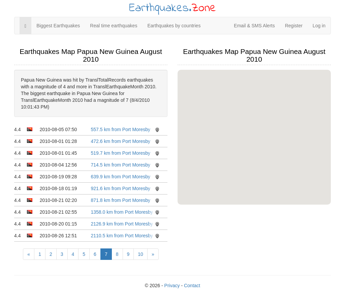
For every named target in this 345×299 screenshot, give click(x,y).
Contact (192, 285)
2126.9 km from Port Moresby (122, 224)
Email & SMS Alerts (254, 25)
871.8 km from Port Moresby (120, 200)
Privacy (172, 285)
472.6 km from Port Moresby (120, 141)
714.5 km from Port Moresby (120, 165)
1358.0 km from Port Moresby (122, 212)
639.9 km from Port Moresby (120, 176)
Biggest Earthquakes (58, 25)
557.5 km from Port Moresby (120, 129)
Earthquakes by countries (173, 25)
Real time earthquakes (113, 25)
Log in (319, 25)
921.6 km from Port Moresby (120, 188)
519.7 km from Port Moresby (120, 153)
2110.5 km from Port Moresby (122, 235)
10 (140, 254)
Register (294, 25)
